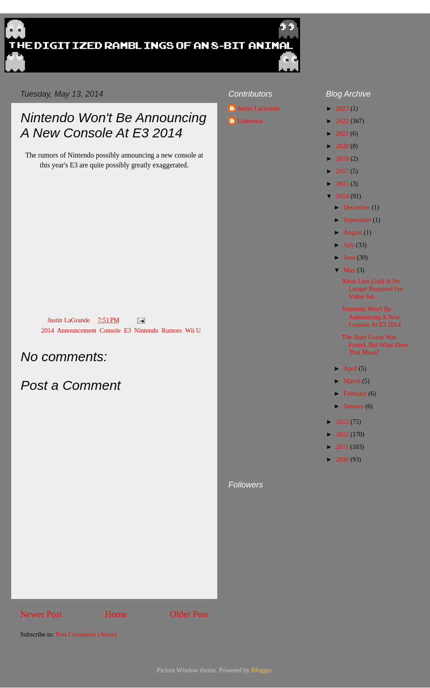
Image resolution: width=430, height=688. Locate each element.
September (358, 219)
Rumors (172, 330)
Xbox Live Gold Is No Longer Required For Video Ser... (372, 289)
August (354, 232)
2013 (343, 421)
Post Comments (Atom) (86, 634)
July (350, 244)
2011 (343, 446)
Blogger (261, 670)
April (351, 368)
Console (109, 330)
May (350, 269)
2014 (47, 330)
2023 (343, 108)
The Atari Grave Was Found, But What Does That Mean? (375, 344)
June (350, 257)
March (353, 381)
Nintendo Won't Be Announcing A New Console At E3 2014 (371, 316)
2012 (343, 434)
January (354, 406)
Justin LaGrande (258, 108)
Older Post (189, 614)
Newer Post (41, 614)
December (358, 207)
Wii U (193, 330)
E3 (127, 330)
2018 (343, 158)
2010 (343, 459)
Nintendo (146, 330)
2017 (343, 171)
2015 (343, 183)
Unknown (250, 120)
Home (116, 614)
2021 (343, 133)
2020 (343, 146)
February (356, 393)
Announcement (76, 330)
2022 (343, 120)
